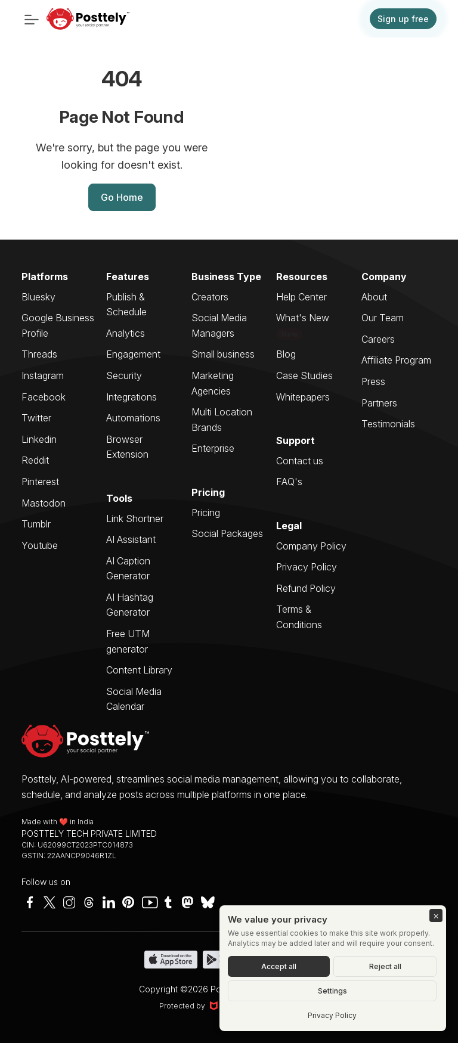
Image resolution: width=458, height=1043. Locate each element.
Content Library (139, 670)
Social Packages (227, 533)
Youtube (39, 545)
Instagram (42, 375)
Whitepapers (303, 397)
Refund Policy (306, 588)
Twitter (36, 418)
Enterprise (212, 448)
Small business (223, 354)
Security (124, 375)
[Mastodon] (187, 902)
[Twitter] (49, 902)
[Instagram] (69, 902)
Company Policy (311, 546)
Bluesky (38, 297)
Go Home (122, 197)
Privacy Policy (306, 567)
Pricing (205, 513)
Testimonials (388, 424)
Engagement (133, 354)
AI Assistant (131, 539)
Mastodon (43, 503)
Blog (286, 354)
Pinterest (40, 482)
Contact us (299, 461)
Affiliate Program (396, 360)
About (374, 297)
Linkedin (39, 439)
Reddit (35, 460)
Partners (379, 403)
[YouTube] (148, 902)
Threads (39, 354)
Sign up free (403, 19)
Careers (378, 339)
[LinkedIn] (108, 902)
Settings (332, 990)
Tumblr (36, 524)
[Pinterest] (128, 902)
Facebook (43, 397)
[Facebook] (29, 902)
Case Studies (304, 375)
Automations (133, 418)
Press (373, 381)
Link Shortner (134, 518)
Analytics (125, 333)
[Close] (435, 915)
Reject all (385, 966)
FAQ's (289, 482)
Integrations (131, 397)
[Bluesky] (207, 902)
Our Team (382, 318)
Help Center (301, 297)
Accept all (278, 966)
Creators (209, 297)
